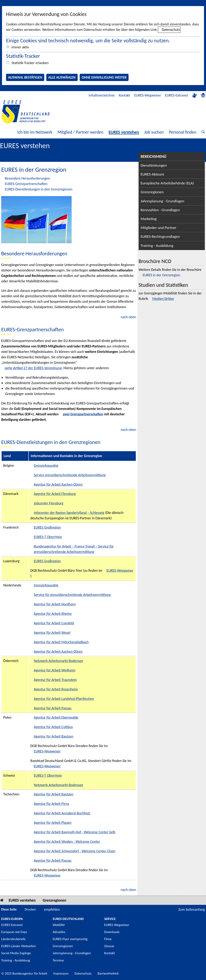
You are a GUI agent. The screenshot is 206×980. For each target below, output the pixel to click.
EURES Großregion (47, 527)
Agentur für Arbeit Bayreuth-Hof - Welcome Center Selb (74, 832)
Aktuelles (59, 932)
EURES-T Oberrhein (48, 537)
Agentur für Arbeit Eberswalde (56, 717)
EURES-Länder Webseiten (18, 946)
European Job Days (14, 932)
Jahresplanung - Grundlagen (162, 201)
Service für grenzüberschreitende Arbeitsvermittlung (72, 594)
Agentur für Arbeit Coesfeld (54, 623)
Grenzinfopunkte (46, 465)
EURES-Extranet (176, 95)
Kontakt (124, 95)
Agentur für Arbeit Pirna (51, 803)
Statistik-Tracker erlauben (29, 63)
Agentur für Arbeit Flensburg (55, 494)
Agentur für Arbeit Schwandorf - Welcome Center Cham (74, 851)
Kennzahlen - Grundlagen (160, 210)
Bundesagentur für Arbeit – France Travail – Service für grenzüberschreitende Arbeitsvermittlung (74, 549)
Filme (108, 939)
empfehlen (52, 909)
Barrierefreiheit (108, 973)
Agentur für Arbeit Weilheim (54, 670)
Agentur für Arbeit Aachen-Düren (58, 484)
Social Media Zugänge (16, 953)
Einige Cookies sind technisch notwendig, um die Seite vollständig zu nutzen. (88, 40)
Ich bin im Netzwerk (34, 132)
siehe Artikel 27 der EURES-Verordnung (33, 368)
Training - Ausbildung (157, 245)
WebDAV (59, 925)
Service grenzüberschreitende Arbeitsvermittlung (70, 475)
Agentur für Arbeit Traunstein (55, 680)
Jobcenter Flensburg (48, 503)
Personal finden (182, 132)
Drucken (30, 909)
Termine (58, 960)
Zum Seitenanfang (191, 909)
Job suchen (154, 132)
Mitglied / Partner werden (80, 132)
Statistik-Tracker (23, 56)
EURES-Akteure (152, 174)
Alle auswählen (62, 77)
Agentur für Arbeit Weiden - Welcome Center (67, 841)
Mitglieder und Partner (158, 227)
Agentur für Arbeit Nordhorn (55, 604)
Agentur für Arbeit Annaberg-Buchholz (62, 813)
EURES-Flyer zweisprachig (70, 939)
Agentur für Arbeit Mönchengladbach (61, 642)
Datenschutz (171, 29)
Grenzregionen (152, 192)
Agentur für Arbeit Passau (52, 708)
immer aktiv (20, 47)
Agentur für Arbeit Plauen (52, 822)
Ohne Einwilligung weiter (104, 77)
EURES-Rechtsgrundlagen (160, 236)
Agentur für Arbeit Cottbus (53, 727)
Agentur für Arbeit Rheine (53, 613)
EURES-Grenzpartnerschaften (26, 184)
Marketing (149, 218)
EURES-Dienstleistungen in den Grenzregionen (38, 189)
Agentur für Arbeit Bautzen (53, 736)
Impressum (61, 973)
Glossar (109, 946)
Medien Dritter (163, 298)
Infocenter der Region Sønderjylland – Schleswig (69, 512)
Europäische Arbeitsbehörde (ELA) (167, 183)
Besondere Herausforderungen (27, 178)
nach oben (128, 317)
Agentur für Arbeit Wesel (52, 632)
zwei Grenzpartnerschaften (83, 414)
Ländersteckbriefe (13, 939)
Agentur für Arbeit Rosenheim (56, 689)
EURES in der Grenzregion (161, 275)
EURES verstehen (124, 132)
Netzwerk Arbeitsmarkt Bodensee (58, 661)
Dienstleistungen (154, 165)
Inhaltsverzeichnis (102, 95)
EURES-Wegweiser (147, 95)
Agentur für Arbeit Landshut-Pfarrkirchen (64, 698)
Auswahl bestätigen (25, 77)
